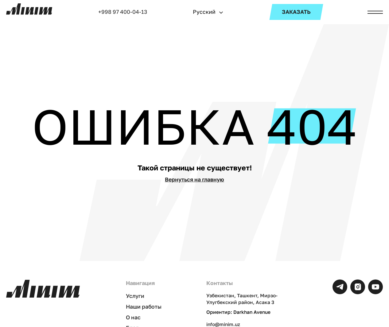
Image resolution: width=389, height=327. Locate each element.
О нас (133, 317)
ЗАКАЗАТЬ (296, 12)
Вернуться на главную (194, 179)
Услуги (135, 296)
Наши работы (143, 306)
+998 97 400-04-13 (122, 12)
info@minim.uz (223, 324)
